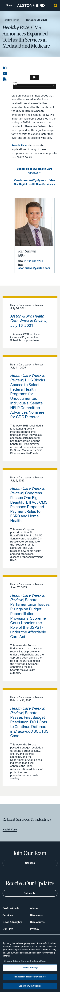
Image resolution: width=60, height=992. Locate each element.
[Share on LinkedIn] (5, 67)
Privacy (34, 929)
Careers (30, 863)
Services (8, 915)
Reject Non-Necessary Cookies (30, 977)
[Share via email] (5, 73)
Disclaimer (36, 915)
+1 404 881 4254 (33, 261)
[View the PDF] (5, 79)
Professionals (11, 908)
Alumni (34, 908)
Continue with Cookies (30, 986)
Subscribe (30, 893)
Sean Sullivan (19, 145)
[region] (30, 963)
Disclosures (37, 922)
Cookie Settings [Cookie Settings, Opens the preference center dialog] (30, 968)
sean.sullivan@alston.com (34, 268)
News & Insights (12, 922)
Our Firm (8, 929)
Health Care (10, 829)
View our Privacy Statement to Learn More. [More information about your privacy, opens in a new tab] (25, 961)
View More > (30, 180)
